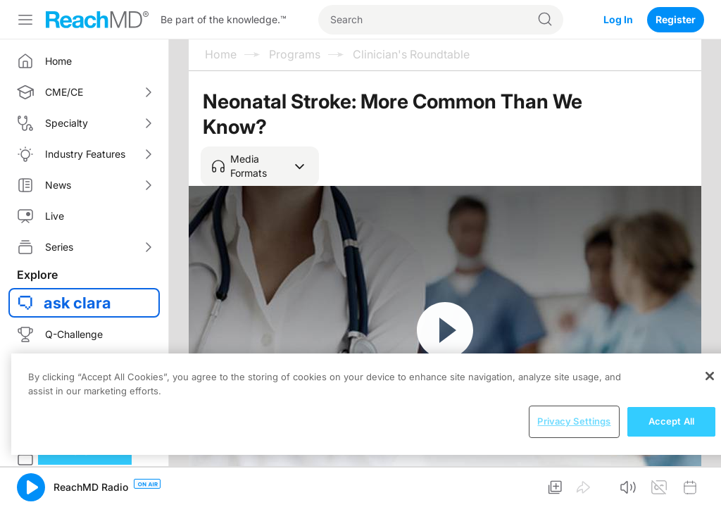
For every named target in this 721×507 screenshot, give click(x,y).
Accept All (671, 421)
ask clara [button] (77, 303)
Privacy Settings (573, 421)
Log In (618, 19)
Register (676, 19)
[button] (260, 166)
